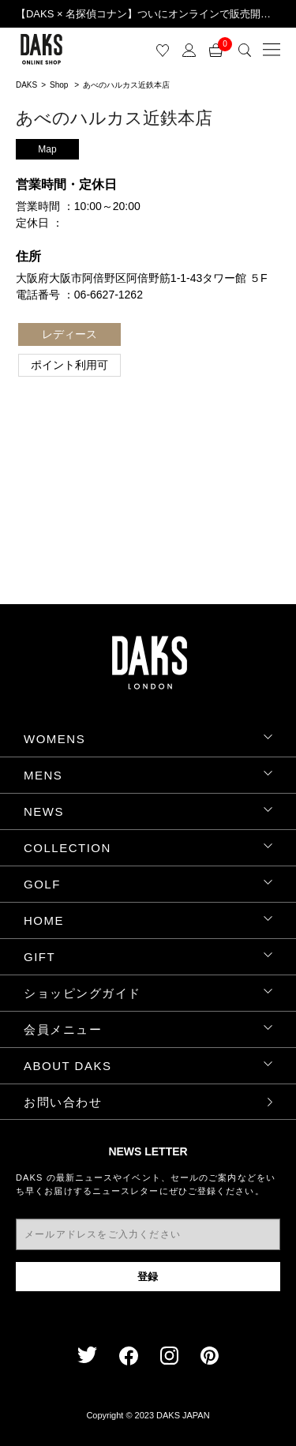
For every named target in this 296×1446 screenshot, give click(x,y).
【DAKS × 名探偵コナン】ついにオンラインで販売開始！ (148, 14)
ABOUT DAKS (67, 1065)
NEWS (44, 811)
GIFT (39, 956)
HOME (44, 920)
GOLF (42, 884)
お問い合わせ (63, 1102)
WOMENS (54, 739)
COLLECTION (67, 847)
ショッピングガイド (82, 993)
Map (47, 149)
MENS (43, 775)
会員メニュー (63, 1029)
